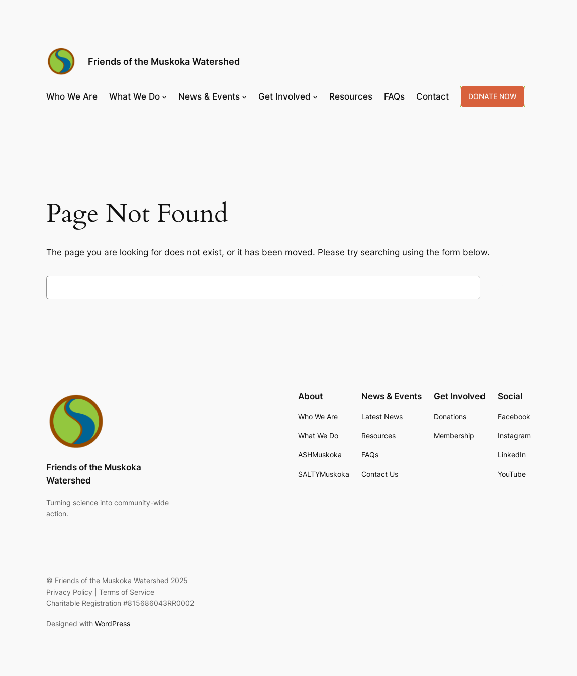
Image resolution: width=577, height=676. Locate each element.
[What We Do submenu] (164, 96)
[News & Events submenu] (244, 96)
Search (508, 287)
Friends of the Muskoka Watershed (164, 61)
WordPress (112, 623)
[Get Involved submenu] (315, 96)
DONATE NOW (492, 96)
